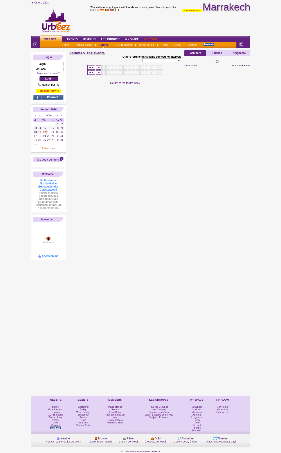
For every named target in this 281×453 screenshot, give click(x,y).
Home (65, 44)
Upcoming (83, 406)
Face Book (115, 412)
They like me (222, 412)
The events (95, 53)
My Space (132, 39)
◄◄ (91, 67)
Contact (191, 44)
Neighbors (239, 53)
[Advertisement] (170, 23)
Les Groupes (110, 39)
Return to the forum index (125, 83)
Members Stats (115, 422)
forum (247, 65)
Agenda (197, 414)
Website (50, 39)
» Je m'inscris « (192, 10)
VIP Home (222, 406)
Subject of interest (158, 417)
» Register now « (48, 90)
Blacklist (196, 430)
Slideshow (83, 414)
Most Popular (83, 412)
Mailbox (197, 409)
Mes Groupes (158, 409)
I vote (197, 422)
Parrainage (197, 406)
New (83, 420)
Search (83, 417)
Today (83, 409)
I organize (196, 417)
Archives (83, 422)
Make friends (115, 406)
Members (89, 39)
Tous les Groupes (158, 406)
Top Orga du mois (47, 159)
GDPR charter (123, 44)
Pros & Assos (84, 44)
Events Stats (83, 425)
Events (72, 39)
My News (197, 412)
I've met (197, 425)
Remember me (50, 84)
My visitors (222, 409)
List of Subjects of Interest (159, 414)
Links (178, 44)
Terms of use (146, 44)
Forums (103, 44)
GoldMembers (115, 420)
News (197, 420)
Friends (217, 53)
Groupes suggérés (159, 412)
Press (164, 44)
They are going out (115, 414)
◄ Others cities (40, 2)
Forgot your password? (48, 73)
